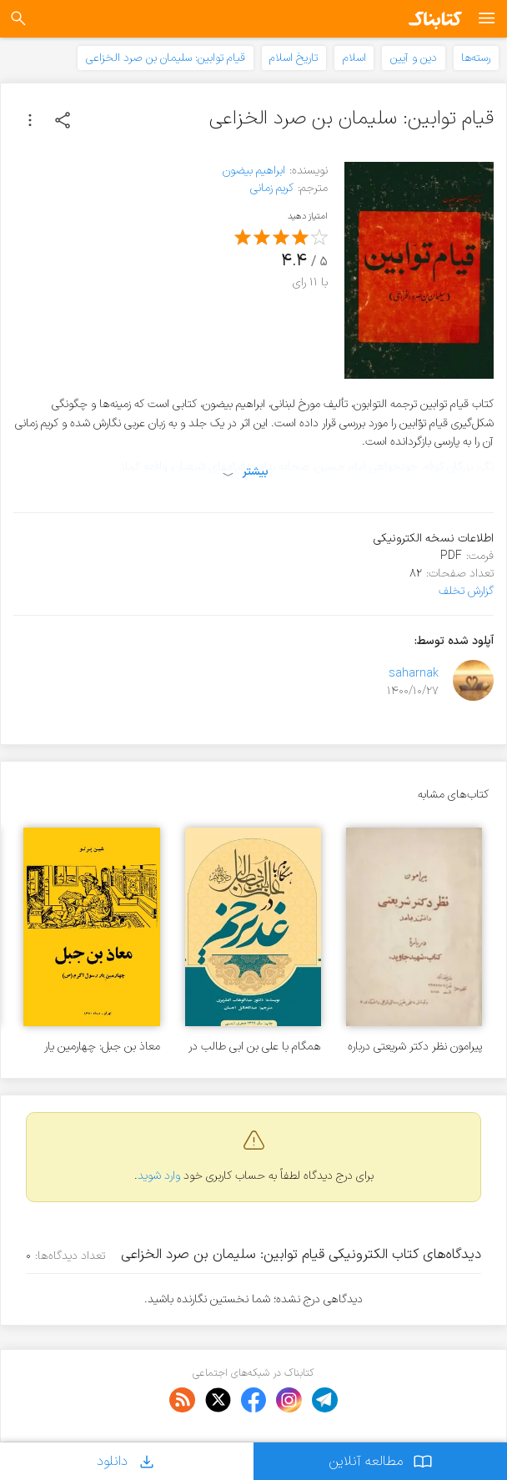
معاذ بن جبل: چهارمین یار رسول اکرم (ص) (102, 1046)
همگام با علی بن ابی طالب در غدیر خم (254, 1046)
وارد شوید (159, 1176)
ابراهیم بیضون (254, 170)
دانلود (127, 1461)
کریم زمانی (272, 188)
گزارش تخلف (466, 591)
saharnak (414, 673)
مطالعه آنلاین (381, 1461)
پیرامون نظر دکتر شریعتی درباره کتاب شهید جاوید (415, 1046)
